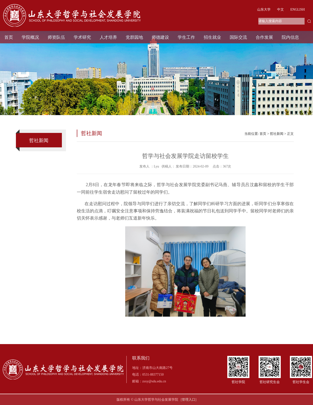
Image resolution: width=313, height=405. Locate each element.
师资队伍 (56, 37)
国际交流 (238, 37)
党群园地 (134, 37)
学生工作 (186, 37)
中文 (280, 9)
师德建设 (160, 37)
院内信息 (290, 37)
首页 (8, 37)
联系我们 (141, 358)
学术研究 (82, 37)
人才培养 (108, 37)
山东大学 (264, 9)
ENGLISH (297, 9)
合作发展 (264, 37)
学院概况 (30, 37)
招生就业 (212, 37)
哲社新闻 (276, 134)
